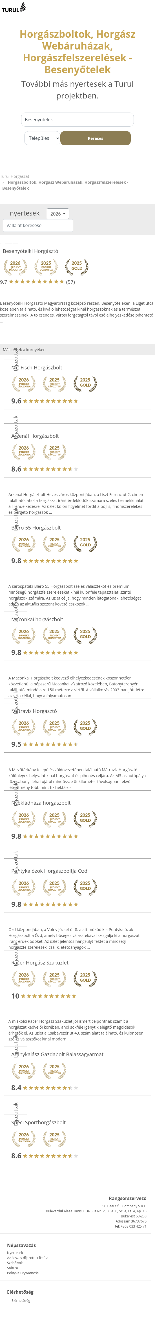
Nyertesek (15, 1252)
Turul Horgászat (14, 176)
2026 (56, 214)
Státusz (13, 1268)
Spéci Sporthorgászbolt (38, 1122)
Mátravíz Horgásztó (34, 711)
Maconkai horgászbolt (37, 619)
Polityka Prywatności (23, 1273)
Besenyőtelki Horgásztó (30, 251)
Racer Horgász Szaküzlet (39, 962)
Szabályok (15, 1262)
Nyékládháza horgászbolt (41, 802)
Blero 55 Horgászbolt (36, 527)
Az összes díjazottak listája (27, 1257)
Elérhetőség (21, 1300)
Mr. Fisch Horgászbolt (36, 367)
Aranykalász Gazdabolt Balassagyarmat (57, 1054)
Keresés (95, 138)
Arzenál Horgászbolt (35, 435)
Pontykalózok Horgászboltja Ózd (49, 870)
